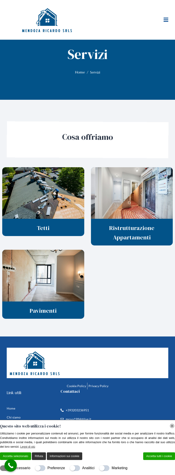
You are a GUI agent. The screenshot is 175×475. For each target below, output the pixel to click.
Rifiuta (39, 456)
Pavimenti (43, 311)
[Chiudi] (172, 426)
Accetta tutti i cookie (159, 456)
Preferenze (56, 468)
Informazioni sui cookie (64, 456)
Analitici (88, 468)
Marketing (119, 468)
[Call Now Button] (10, 465)
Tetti (43, 228)
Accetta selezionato (15, 456)
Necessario (21, 468)
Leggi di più (27, 446)
